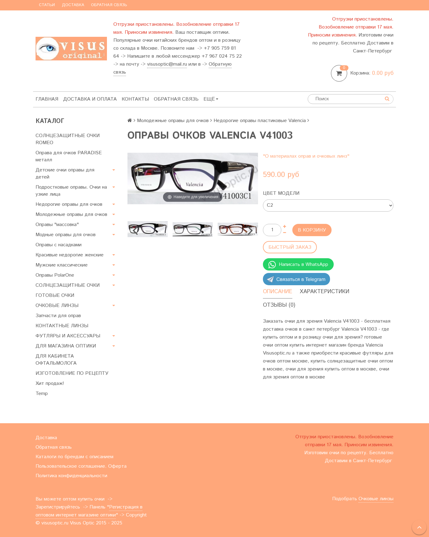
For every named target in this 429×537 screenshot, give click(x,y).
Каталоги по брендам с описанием (74, 456)
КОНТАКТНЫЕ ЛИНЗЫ (62, 325)
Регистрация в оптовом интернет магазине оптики (89, 511)
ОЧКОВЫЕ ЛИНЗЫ (57, 305)
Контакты (135, 99)
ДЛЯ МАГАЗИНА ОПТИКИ (66, 346)
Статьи (47, 5)
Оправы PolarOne (55, 275)
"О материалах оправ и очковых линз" (306, 156)
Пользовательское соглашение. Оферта (81, 466)
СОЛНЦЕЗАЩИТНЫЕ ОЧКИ (68, 285)
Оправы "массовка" (57, 224)
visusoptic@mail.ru (167, 64)
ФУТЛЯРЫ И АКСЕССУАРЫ (68, 335)
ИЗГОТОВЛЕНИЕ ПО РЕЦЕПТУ (72, 373)
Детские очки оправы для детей (65, 174)
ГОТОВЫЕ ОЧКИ (55, 295)
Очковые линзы (376, 498)
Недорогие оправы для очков (69, 204)
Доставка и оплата (90, 99)
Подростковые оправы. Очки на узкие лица (71, 191)
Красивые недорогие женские (70, 255)
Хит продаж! (50, 383)
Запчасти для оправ (58, 315)
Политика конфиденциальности (71, 475)
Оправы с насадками (59, 244)
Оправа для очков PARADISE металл (69, 156)
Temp (42, 393)
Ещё (210, 99)
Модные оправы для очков (66, 234)
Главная (47, 99)
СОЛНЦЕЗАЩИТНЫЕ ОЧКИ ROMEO (68, 139)
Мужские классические (62, 265)
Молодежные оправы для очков (71, 214)
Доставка (73, 5)
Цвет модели (281, 193)
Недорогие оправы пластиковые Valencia (260, 120)
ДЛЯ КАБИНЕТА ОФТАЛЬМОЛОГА (56, 360)
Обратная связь (109, 5)
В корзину (312, 230)
